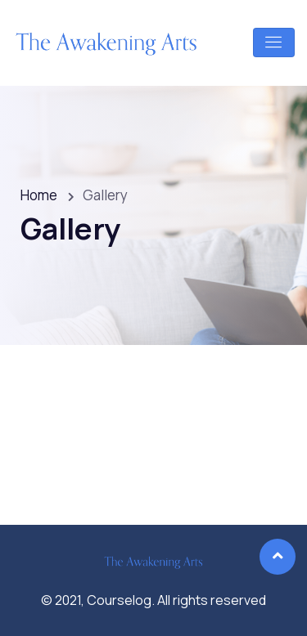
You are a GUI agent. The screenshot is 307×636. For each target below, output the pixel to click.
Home (38, 195)
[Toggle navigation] (274, 42)
